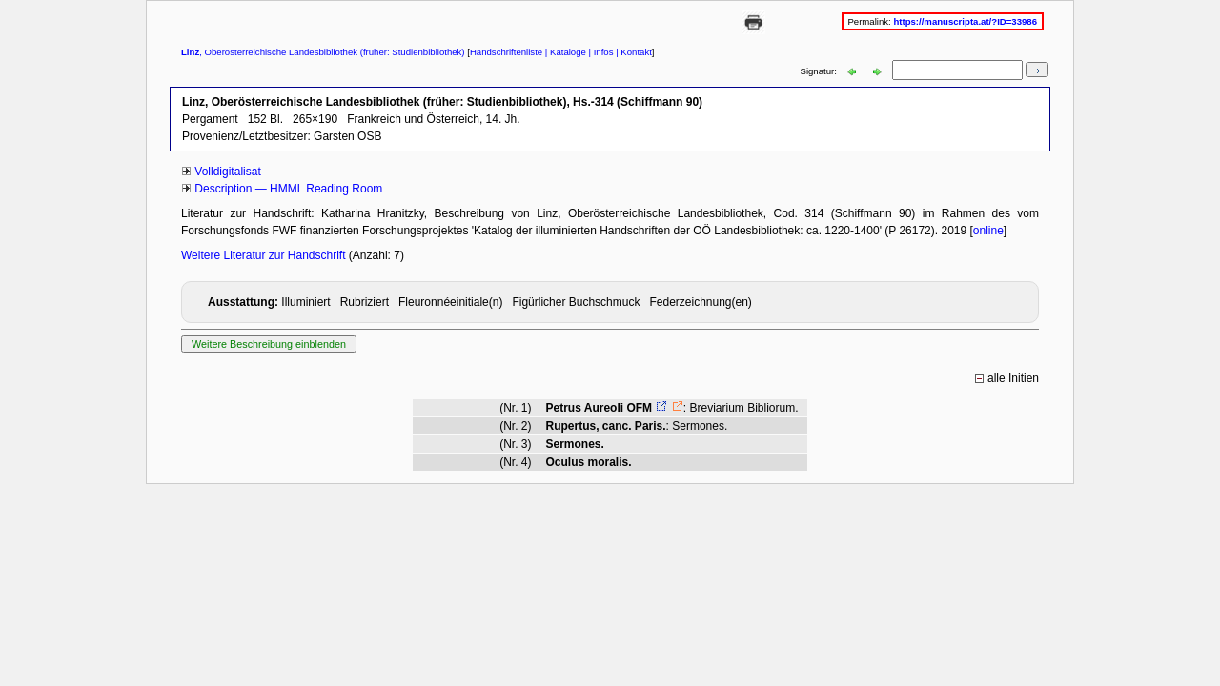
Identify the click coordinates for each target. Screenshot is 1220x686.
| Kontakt (633, 52)
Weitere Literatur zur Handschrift (265, 255)
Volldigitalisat (227, 171)
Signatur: (820, 71)
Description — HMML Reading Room (288, 188)
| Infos (600, 52)
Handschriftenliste (506, 52)
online (988, 230)
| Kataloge (564, 52)
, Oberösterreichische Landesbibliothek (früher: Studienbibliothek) (323, 52)
